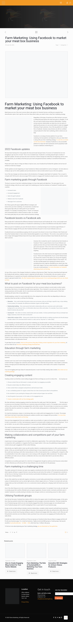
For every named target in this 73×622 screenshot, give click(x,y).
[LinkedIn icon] (59, 617)
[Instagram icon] (61, 617)
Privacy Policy (25, 602)
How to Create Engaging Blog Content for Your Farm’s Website (14, 565)
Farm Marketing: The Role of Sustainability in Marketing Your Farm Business (36, 566)
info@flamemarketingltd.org (45, 599)
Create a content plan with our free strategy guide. (21, 399)
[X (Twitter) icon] (55, 617)
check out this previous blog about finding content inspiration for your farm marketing (43, 342)
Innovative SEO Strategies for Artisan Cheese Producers (57, 565)
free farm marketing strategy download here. (28, 344)
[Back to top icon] (66, 618)
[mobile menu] (60, 2)
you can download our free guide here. (48, 526)
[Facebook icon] (53, 617)
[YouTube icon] (57, 617)
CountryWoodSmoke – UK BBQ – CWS (20, 523)
